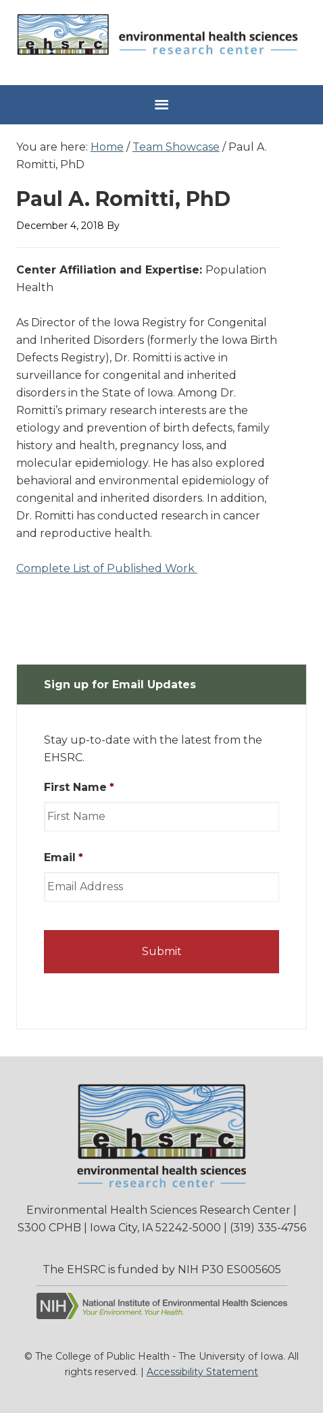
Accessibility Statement (202, 1372)
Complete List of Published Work (106, 568)
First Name (79, 787)
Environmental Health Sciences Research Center (161, 41)
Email (63, 857)
